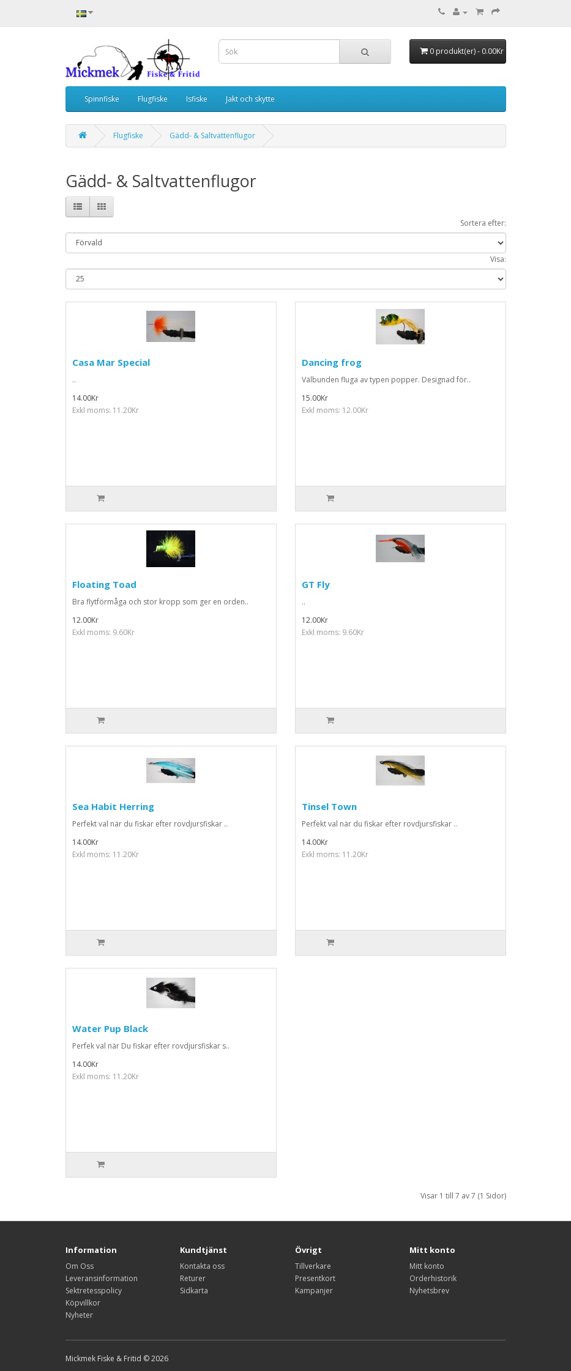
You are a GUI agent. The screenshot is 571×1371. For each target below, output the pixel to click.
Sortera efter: (483, 223)
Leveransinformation (101, 1278)
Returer (193, 1278)
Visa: (498, 259)
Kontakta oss (202, 1266)
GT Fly (316, 584)
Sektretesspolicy (93, 1290)
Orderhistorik (433, 1278)
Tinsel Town (329, 806)
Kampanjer (314, 1290)
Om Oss (79, 1266)
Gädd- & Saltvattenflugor (212, 135)
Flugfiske (153, 99)
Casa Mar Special (111, 362)
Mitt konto (426, 1266)
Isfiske (196, 99)
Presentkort (315, 1278)
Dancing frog (332, 362)
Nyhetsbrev (429, 1290)
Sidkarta (194, 1290)
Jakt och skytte (250, 99)
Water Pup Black (110, 1028)
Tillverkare (313, 1266)
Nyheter (79, 1315)
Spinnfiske (101, 99)
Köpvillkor (82, 1303)
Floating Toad (104, 584)
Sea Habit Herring (113, 806)
